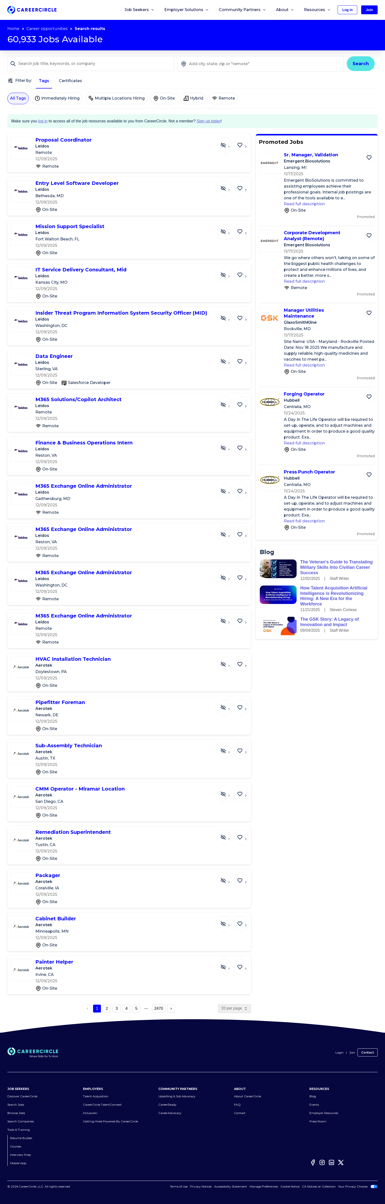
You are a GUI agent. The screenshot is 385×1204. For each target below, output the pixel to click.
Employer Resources (323, 1113)
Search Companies (20, 1121)
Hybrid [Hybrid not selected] (193, 98)
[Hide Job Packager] (228, 878)
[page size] (234, 1008)
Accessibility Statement (236, 1186)
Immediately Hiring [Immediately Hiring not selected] (57, 98)
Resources (317, 10)
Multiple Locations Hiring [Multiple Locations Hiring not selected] (116, 98)
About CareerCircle (247, 1096)
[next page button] (171, 1009)
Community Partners (242, 10)
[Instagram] (322, 1162)
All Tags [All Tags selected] (18, 98)
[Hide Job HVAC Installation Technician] (228, 661)
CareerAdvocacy (169, 1113)
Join (352, 1052)
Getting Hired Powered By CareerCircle (110, 1121)
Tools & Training (18, 1129)
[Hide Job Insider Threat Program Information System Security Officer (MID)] (228, 315)
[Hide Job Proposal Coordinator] (228, 142)
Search (361, 63)
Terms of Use (184, 1186)
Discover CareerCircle (22, 1096)
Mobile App (18, 1163)
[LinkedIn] (331, 1162)
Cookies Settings (266, 1186)
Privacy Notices (206, 1186)
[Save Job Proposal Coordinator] (242, 142)
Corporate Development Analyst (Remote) (312, 235)
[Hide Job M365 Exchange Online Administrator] (228, 488)
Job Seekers (139, 10)
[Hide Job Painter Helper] (228, 964)
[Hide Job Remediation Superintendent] (228, 834)
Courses (15, 1146)
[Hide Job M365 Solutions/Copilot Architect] (228, 402)
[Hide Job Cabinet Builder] (228, 921)
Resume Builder (21, 1138)
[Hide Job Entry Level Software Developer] (228, 185)
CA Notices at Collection (319, 1186)
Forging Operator (304, 394)
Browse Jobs (16, 1113)
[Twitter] (340, 1162)
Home (13, 28)
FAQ (237, 1104)
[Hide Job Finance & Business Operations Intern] (228, 445)
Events (314, 1104)
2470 (158, 1008)
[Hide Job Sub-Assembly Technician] (228, 748)
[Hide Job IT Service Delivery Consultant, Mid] (228, 272)
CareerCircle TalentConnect (102, 1104)
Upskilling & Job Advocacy (176, 1096)
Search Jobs (15, 1104)
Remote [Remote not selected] (223, 98)
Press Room (317, 1121)
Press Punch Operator (309, 472)
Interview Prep (20, 1155)
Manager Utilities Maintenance (304, 313)
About (285, 10)
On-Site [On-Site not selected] (164, 98)
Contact (367, 1052)
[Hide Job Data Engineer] (228, 359)
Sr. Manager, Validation (311, 155)
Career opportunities (47, 28)
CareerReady (167, 1104)
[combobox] (260, 64)
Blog (312, 1096)
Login (339, 1052)
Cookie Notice (290, 1186)
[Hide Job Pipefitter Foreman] (228, 705)
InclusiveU (90, 1113)
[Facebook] (312, 1162)
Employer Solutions (186, 10)
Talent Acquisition (95, 1096)
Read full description (304, 204)
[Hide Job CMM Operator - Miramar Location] (228, 791)
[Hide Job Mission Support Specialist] (228, 229)
